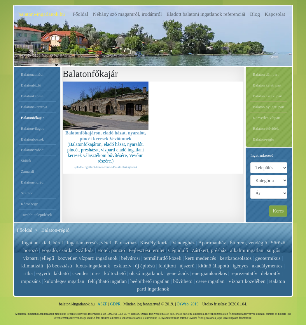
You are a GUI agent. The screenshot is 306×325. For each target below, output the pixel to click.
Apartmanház (212, 243)
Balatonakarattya (34, 107)
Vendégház (183, 243)
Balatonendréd (32, 182)
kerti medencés (200, 258)
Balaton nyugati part (268, 107)
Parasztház (126, 243)
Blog (255, 14)
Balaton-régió (263, 139)
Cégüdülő (178, 250)
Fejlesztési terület (147, 250)
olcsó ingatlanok (146, 273)
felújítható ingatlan (107, 281)
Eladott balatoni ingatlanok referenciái (206, 14)
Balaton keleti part (267, 85)
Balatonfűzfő (31, 85)
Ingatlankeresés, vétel (89, 243)
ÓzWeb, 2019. (188, 304)
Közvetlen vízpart (266, 117)
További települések (36, 214)
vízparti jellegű (38, 258)
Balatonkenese (32, 96)
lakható (61, 273)
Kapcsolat (275, 14)
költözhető (115, 273)
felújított (167, 266)
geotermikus (268, 258)
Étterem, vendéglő (248, 243)
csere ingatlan (210, 281)
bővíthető (183, 281)
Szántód (27, 193)
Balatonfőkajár (32, 117)
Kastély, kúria (154, 243)
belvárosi (130, 258)
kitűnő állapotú (213, 266)
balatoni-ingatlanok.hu (42, 14)
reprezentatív (243, 273)
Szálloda (85, 250)
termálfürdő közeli (162, 258)
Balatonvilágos (32, 128)
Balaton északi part (267, 96)
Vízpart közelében (246, 281)
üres (96, 273)
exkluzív (123, 266)
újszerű (187, 266)
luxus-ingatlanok (93, 266)
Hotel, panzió (111, 250)
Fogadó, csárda (57, 250)
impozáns (31, 281)
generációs (178, 273)
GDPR (115, 304)
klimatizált (32, 266)
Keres (278, 210)
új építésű (145, 266)
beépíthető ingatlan (149, 281)
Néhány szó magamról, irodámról (127, 14)
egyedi (43, 273)
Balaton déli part (265, 74)
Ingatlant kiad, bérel (42, 243)
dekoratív (270, 273)
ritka (28, 273)
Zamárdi (27, 171)
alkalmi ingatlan (246, 250)
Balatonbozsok (32, 139)
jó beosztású (59, 266)
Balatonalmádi (32, 74)
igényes (241, 266)
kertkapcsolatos (235, 258)
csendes (80, 273)
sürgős (273, 250)
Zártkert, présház (209, 250)
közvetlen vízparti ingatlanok (88, 258)
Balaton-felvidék (266, 128)
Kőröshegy (29, 204)
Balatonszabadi (33, 150)
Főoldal (82, 13)
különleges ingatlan (64, 281)
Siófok (26, 160)
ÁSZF (102, 304)
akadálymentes (267, 266)
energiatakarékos (209, 273)
